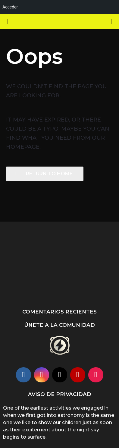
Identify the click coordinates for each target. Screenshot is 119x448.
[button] (7, 21)
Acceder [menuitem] (10, 7)
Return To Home (43, 174)
